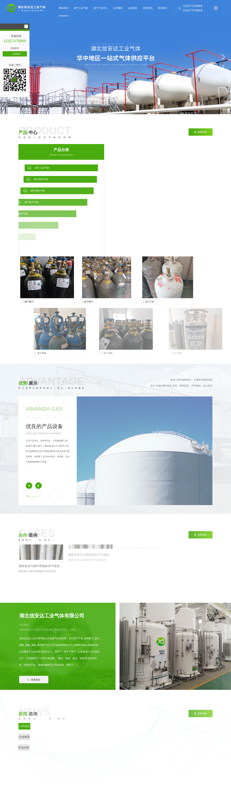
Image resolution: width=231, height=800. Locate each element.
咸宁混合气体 (131, 751)
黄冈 (41, 779)
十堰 (26, 779)
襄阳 (26, 772)
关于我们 (195, 730)
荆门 (41, 765)
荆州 (34, 765)
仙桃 (41, 772)
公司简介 (195, 742)
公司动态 (173, 742)
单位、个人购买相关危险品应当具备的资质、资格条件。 (201, 751)
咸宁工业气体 (81, 8)
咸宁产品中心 (101, 8)
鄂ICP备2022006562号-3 (117, 795)
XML (148, 795)
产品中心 (130, 730)
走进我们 (132, 8)
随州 (64, 765)
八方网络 (168, 795)
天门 (56, 772)
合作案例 (118, 8)
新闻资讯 (147, 8)
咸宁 (34, 772)
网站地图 (134, 795)
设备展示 (195, 761)
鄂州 (33, 779)
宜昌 (56, 765)
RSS (142, 795)
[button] (223, 57)
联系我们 (162, 8)
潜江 (49, 772)
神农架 (65, 772)
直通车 (150, 730)
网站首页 (63, 8)
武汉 (48, 779)
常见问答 (173, 751)
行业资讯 (173, 747)
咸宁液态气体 (131, 747)
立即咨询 (16, 54)
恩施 (49, 765)
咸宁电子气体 (131, 756)
